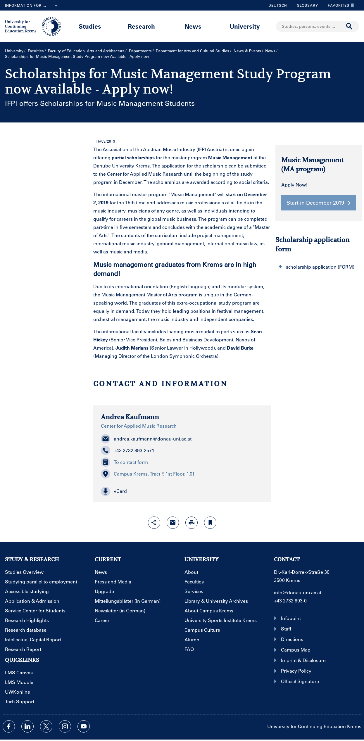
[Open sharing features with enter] (154, 523)
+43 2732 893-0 (290, 600)
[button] (182, 491)
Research (141, 26)
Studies (90, 26)
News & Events (247, 50)
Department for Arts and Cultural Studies (192, 50)
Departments (140, 50)
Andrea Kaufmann (130, 417)
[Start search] (349, 26)
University (245, 26)
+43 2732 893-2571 (127, 450)
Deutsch (277, 5)
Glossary (305, 5)
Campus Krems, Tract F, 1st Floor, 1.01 (148, 474)
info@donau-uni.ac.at (297, 592)
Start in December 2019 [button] (319, 202)
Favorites (339, 5)
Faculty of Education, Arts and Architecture (86, 50)
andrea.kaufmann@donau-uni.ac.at (146, 438)
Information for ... (32, 5)
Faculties (36, 50)
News (192, 26)
